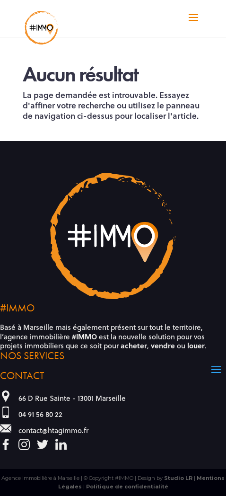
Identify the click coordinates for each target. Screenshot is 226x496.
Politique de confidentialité (127, 486)
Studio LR (178, 478)
